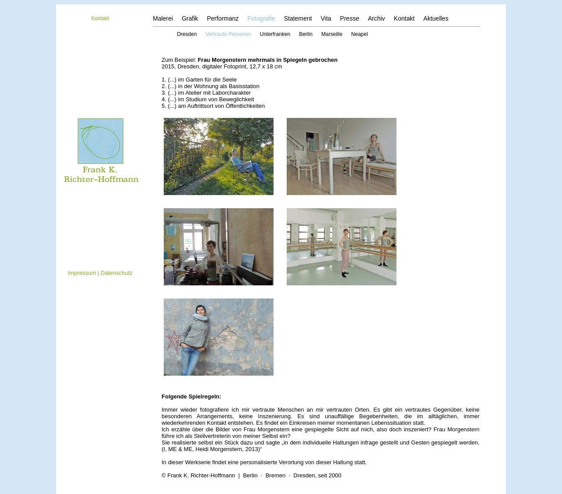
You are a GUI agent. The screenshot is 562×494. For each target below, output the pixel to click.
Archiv (376, 18)
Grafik (190, 18)
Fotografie (261, 18)
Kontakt (100, 18)
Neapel (359, 34)
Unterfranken (275, 34)
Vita (326, 18)
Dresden (187, 34)
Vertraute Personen (228, 34)
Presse (349, 18)
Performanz (222, 18)
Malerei (163, 18)
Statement (298, 18)
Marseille (331, 34)
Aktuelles (435, 18)
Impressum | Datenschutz (100, 273)
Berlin (306, 34)
